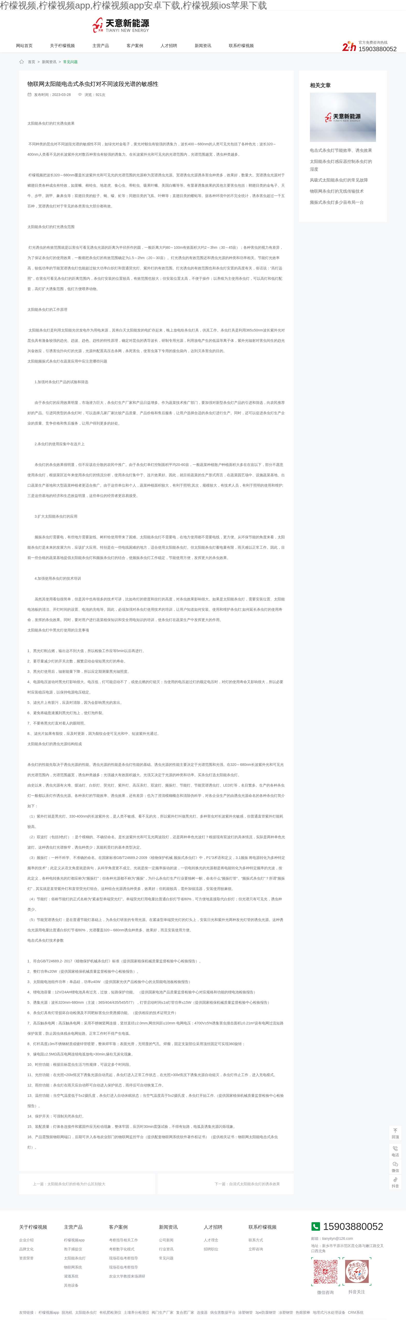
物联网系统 (73, 1249)
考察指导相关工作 (123, 1222)
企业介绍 (26, 1222)
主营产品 (169, 22)
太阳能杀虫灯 (75, 1240)
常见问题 (70, 44)
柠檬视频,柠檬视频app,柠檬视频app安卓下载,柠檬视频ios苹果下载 (133, 5)
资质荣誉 (26, 1240)
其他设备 (71, 1267)
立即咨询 (256, 1231)
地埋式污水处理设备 (329, 1295)
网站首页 (93, 22)
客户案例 (203, 22)
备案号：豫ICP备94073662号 (194, 1308)
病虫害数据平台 (223, 1295)
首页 (31, 44)
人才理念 (211, 1222)
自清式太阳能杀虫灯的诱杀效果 (254, 1166)
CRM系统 (356, 1295)
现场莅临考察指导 (123, 1240)
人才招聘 (237, 22)
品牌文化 (26, 1231)
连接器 (202, 1295)
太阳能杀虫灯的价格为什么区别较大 (76, 1166)
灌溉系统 (71, 1258)
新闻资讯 (270, 22)
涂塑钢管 (245, 1295)
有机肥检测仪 (110, 1295)
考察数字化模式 (121, 1231)
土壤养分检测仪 (136, 1295)
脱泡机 (67, 1295)
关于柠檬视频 (131, 22)
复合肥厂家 (185, 1295)
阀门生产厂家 (162, 1295)
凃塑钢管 (286, 1295)
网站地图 (7, 1318)
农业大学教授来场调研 (127, 1258)
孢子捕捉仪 (73, 1231)
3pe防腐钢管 (265, 1295)
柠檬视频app (74, 1222)
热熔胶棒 (303, 1295)
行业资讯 (166, 1231)
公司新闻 (166, 1222)
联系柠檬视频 (308, 22)
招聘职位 (211, 1231)
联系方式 (256, 1222)
